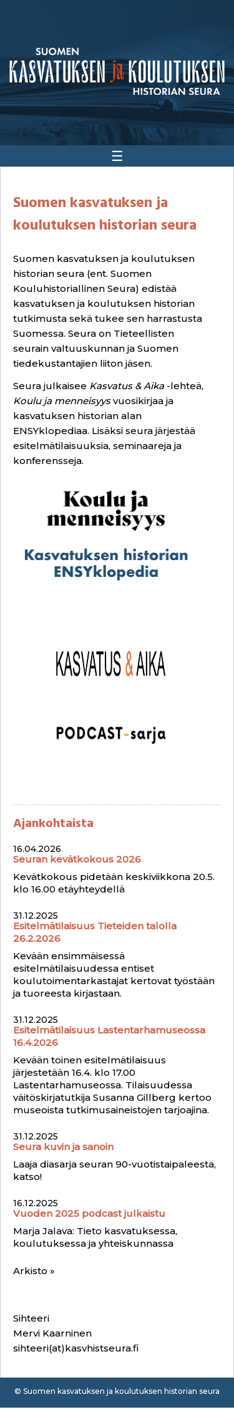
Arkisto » (34, 1271)
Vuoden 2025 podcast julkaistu (89, 1213)
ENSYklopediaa (50, 431)
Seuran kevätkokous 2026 (77, 859)
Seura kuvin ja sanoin (63, 1147)
